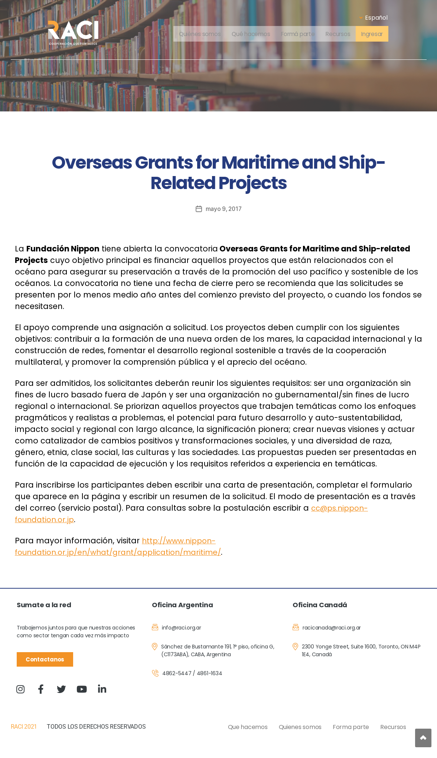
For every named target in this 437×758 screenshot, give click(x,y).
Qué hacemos (248, 34)
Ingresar (376, 34)
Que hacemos (248, 727)
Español (373, 17)
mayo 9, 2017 (223, 208)
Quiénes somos (195, 34)
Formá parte (297, 34)
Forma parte (351, 727)
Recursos (340, 34)
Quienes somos (300, 727)
